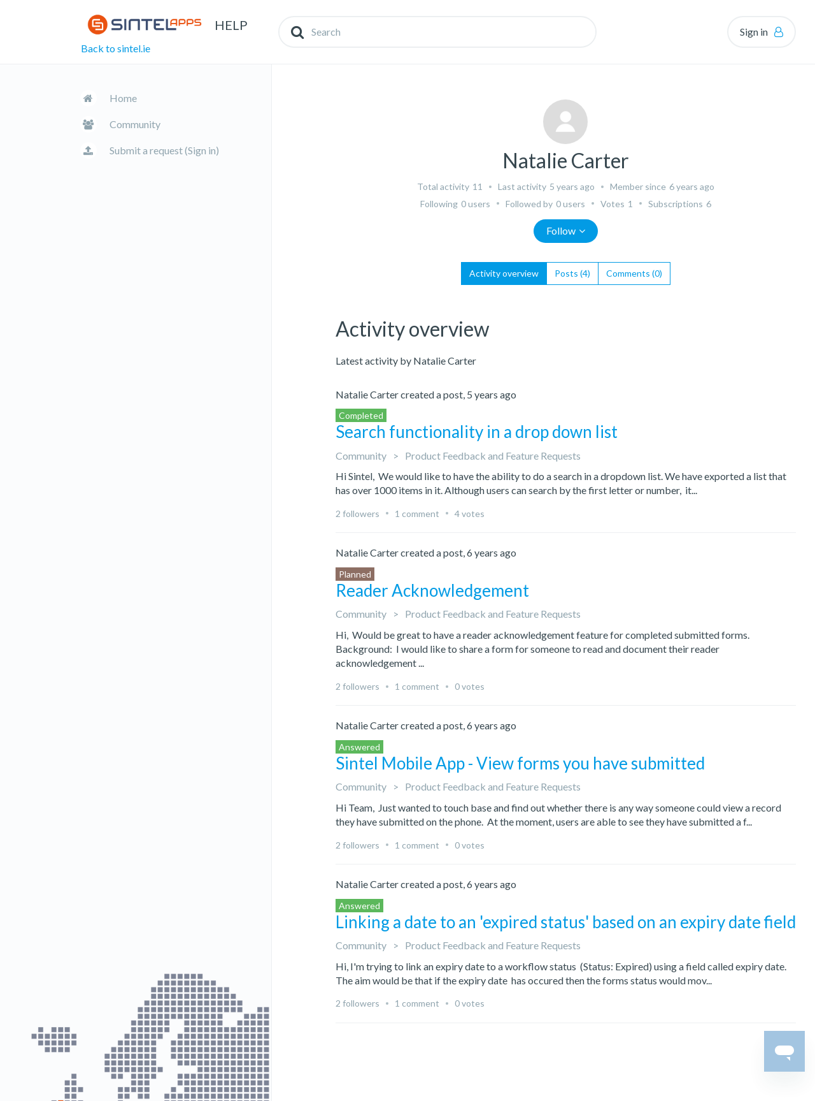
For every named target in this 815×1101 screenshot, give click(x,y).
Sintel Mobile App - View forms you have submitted (520, 763)
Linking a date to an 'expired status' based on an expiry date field (566, 922)
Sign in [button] (754, 32)
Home (123, 98)
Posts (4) (572, 273)
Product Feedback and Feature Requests (493, 455)
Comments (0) (634, 273)
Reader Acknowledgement (432, 590)
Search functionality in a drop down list (477, 431)
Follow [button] (561, 230)
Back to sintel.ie (115, 48)
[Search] (437, 31)
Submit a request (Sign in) (164, 150)
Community (135, 124)
